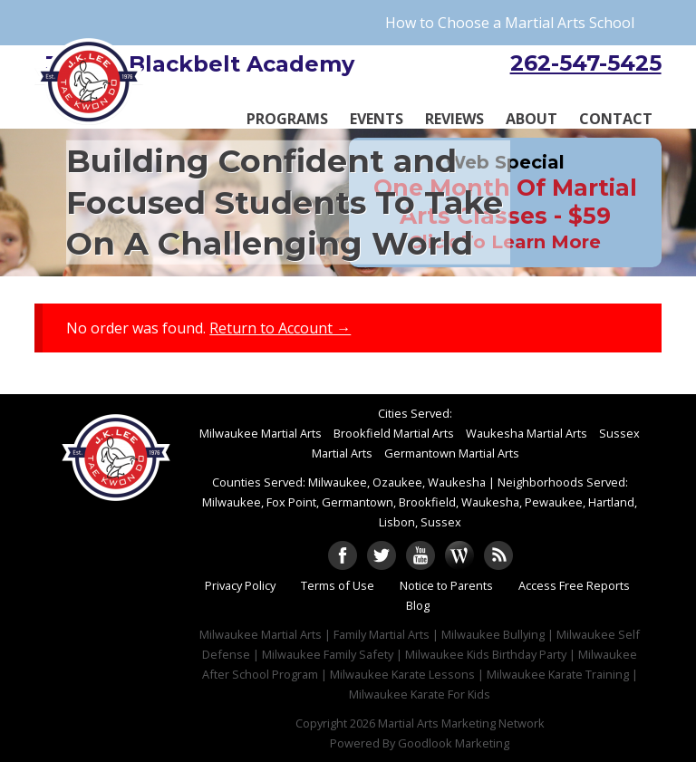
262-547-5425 (586, 63)
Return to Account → (280, 328)
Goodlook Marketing (453, 743)
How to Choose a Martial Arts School (509, 23)
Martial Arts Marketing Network (461, 723)
